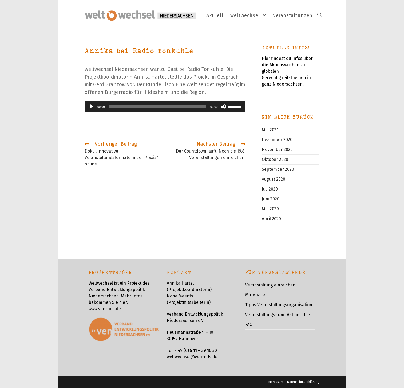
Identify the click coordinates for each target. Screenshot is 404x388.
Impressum (275, 382)
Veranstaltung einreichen (270, 285)
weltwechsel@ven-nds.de (192, 356)
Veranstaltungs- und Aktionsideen (279, 314)
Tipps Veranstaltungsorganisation (278, 304)
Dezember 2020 (277, 139)
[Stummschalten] (223, 106)
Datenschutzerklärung (303, 382)
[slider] (157, 106)
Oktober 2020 (275, 159)
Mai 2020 (270, 208)
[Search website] (319, 15)
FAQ (248, 324)
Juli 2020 (270, 189)
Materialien (256, 294)
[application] (165, 106)
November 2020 (277, 149)
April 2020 (271, 218)
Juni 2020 (270, 198)
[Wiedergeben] (91, 106)
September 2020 (278, 169)
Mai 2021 (270, 129)
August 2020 (273, 179)
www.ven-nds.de (105, 308)
